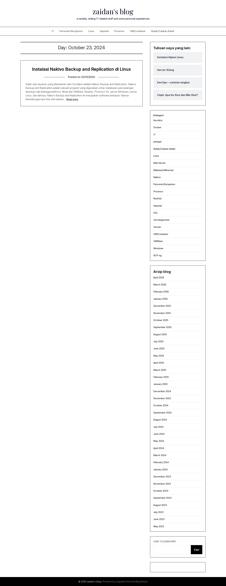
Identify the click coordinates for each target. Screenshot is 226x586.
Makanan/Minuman (163, 170)
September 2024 (162, 412)
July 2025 (158, 341)
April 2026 (158, 277)
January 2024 (160, 469)
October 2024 (160, 405)
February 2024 (161, 462)
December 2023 (162, 476)
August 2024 (160, 419)
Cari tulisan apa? (164, 541)
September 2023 (162, 497)
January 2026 (160, 298)
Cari (196, 549)
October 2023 (160, 490)
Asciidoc (158, 120)
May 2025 (158, 355)
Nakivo (157, 177)
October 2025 (160, 320)
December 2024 (162, 391)
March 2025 (159, 369)
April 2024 (158, 448)
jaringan (157, 141)
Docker (157, 127)
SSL (155, 212)
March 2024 (159, 455)
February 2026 (161, 291)
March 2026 (159, 284)
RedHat (157, 198)
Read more (72, 99)
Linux (91, 31)
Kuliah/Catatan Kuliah (162, 31)
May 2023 (158, 526)
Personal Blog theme (137, 581)
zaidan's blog (113, 11)
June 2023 (158, 519)
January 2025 (160, 384)
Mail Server (159, 162)
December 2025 (162, 305)
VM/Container (138, 31)
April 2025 (158, 362)
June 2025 (158, 348)
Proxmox (119, 31)
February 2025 (161, 377)
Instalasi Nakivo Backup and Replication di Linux (81, 69)
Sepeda (104, 31)
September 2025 (162, 327)
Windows (158, 248)
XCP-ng (157, 255)
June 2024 (158, 433)
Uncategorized (161, 219)
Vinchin (157, 227)
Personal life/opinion (71, 31)
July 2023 (158, 512)
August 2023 (160, 505)
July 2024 (158, 426)
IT (53, 31)
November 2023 (162, 483)
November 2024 (162, 398)
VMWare (158, 241)
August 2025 (160, 334)
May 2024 (158, 440)
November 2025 (162, 313)
